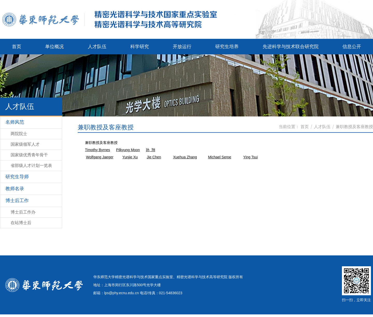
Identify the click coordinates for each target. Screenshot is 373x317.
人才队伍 (322, 126)
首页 (304, 126)
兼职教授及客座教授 (354, 126)
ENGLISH (358, 22)
